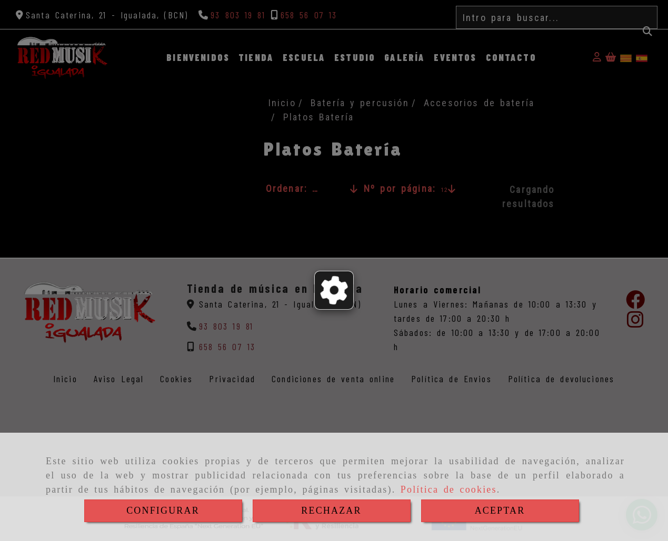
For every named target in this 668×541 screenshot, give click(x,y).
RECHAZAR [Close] (331, 510)
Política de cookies (449, 489)
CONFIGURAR (163, 510)
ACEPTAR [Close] (500, 510)
